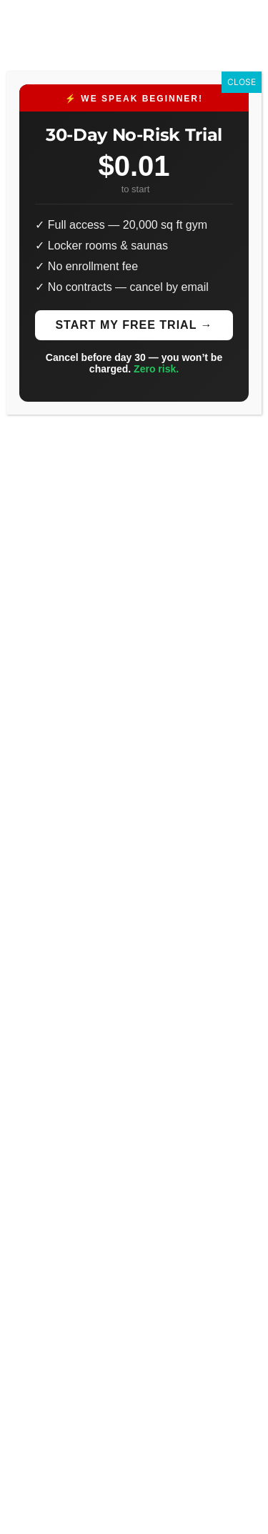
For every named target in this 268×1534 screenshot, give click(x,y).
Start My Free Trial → (133, 325)
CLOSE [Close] (241, 81)
